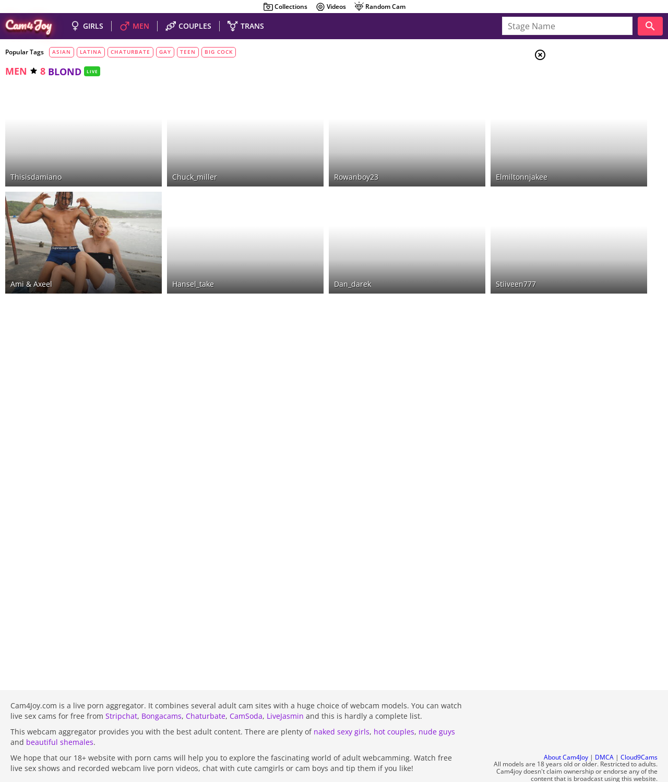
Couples (584, 94)
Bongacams (161, 688)
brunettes (586, 165)
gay (165, 51)
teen (188, 51)
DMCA (604, 729)
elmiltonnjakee (433, 157)
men (16, 71)
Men (577, 107)
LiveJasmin (285, 688)
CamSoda (246, 688)
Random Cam (379, 7)
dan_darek (294, 246)
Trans (579, 119)
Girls (579, 81)
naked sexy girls (341, 703)
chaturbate (130, 51)
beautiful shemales (59, 714)
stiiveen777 (428, 246)
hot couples (394, 703)
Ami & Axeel (31, 246)
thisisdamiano (36, 157)
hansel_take (164, 246)
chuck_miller (165, 157)
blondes (579, 178)
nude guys (437, 703)
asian (61, 51)
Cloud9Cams (639, 729)
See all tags (610, 610)
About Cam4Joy (566, 729)
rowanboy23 (298, 157)
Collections (285, 7)
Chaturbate (205, 688)
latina (91, 51)
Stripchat (121, 688)
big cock (219, 51)
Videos (330, 7)
